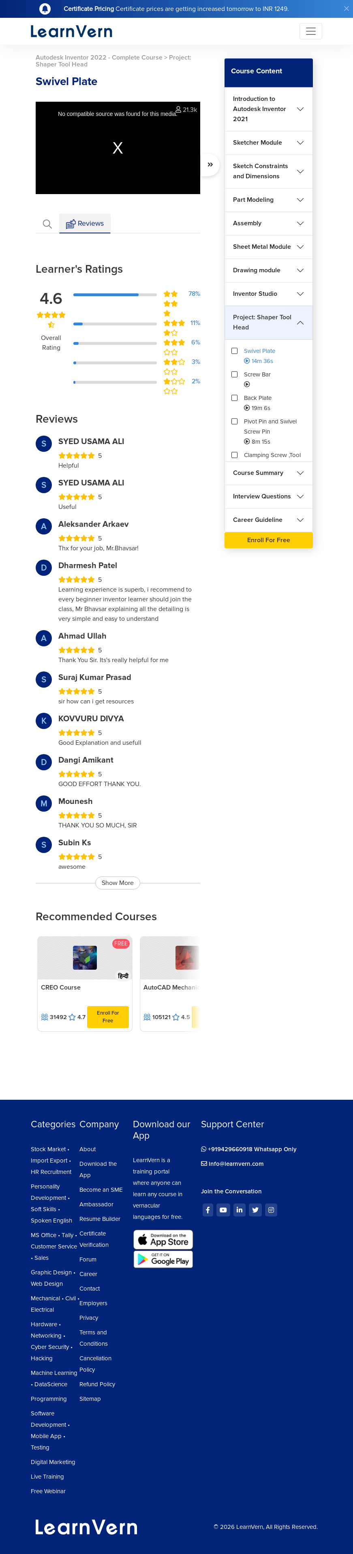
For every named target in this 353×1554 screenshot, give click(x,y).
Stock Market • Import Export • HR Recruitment (51, 1161)
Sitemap (90, 1398)
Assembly (247, 223)
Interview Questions (262, 496)
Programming (49, 1398)
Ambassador (96, 1204)
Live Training (47, 1476)
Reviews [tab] (85, 224)
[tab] (47, 223)
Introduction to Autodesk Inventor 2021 (259, 109)
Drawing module (256, 270)
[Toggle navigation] (311, 31)
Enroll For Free (108, 1017)
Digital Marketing (53, 1462)
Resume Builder (99, 1219)
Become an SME (101, 1189)
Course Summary (258, 473)
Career (88, 1274)
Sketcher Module (257, 143)
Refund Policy (97, 1384)
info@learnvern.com (232, 1163)
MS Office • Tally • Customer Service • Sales (54, 1246)
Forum (87, 1259)
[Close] (346, 8)
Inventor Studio (255, 294)
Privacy (88, 1317)
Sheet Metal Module (262, 247)
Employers (93, 1303)
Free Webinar (48, 1491)
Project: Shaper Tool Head (262, 322)
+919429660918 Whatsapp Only (249, 1149)
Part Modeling (253, 200)
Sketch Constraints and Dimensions (260, 171)
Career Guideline (257, 520)
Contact (89, 1288)
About (87, 1149)
